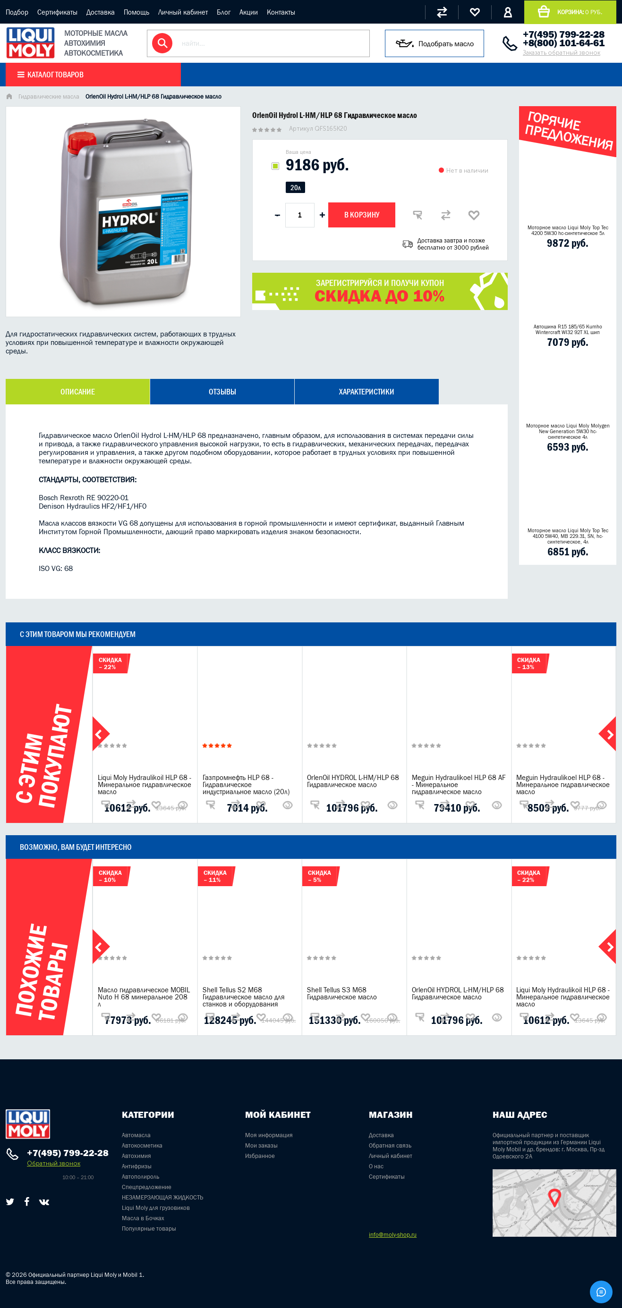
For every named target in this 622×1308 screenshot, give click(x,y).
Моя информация (269, 1135)
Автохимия (136, 1155)
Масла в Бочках (143, 1218)
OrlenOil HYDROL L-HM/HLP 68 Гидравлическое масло (353, 781)
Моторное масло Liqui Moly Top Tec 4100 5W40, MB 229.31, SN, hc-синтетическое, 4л (568, 536)
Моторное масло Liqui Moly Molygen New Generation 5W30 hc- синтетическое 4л (568, 431)
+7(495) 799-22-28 (564, 34)
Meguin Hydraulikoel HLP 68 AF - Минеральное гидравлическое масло (459, 784)
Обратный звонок (53, 1163)
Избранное (260, 1155)
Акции (248, 12)
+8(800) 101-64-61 (564, 43)
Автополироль (140, 1176)
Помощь (136, 12)
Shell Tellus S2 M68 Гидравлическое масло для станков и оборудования (244, 996)
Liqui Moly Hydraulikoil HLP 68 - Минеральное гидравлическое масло (144, 784)
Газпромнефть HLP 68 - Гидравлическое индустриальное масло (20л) (246, 784)
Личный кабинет (183, 12)
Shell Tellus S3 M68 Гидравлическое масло (342, 993)
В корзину (361, 214)
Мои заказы (261, 1145)
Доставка (100, 12)
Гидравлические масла (48, 96)
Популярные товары (149, 1228)
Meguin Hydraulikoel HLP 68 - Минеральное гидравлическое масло (563, 784)
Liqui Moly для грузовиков (156, 1207)
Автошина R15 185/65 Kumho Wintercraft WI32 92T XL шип (568, 329)
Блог (223, 12)
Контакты (281, 12)
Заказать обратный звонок (561, 52)
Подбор (17, 12)
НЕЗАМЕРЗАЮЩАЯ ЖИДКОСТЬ (162, 1197)
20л (295, 188)
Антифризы (137, 1166)
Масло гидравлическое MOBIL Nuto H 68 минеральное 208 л (144, 996)
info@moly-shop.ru (393, 1234)
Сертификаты (57, 12)
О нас (376, 1166)
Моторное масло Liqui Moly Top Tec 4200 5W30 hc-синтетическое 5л (568, 230)
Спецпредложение (146, 1187)
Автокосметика (142, 1145)
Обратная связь (390, 1145)
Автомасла (136, 1135)
